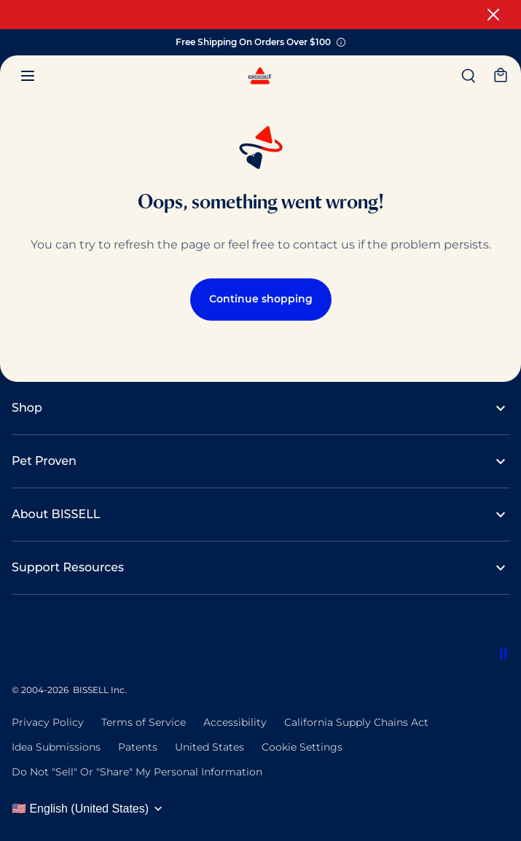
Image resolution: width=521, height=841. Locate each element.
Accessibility (235, 722)
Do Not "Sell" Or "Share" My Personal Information (137, 771)
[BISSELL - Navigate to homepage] (260, 79)
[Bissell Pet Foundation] (43, 648)
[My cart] (501, 76)
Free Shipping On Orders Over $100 (260, 43)
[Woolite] (131, 648)
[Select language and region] (92, 808)
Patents (137, 747)
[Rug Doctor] (102, 648)
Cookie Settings (302, 747)
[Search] (469, 76)
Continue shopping (261, 298)
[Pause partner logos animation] (503, 654)
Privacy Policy (48, 722)
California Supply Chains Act (356, 722)
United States (209, 747)
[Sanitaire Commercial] (72, 648)
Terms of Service (143, 722)
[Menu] (28, 76)
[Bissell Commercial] (14, 648)
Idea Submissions (56, 747)
